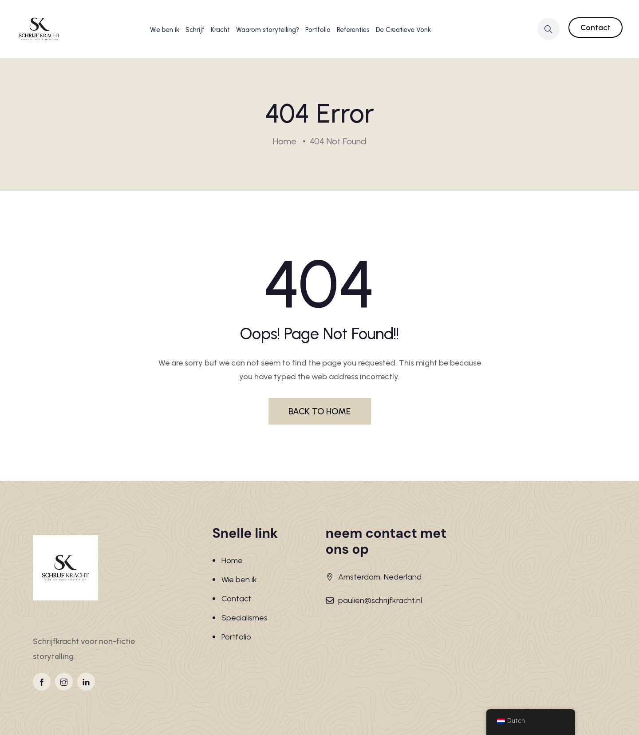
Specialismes (244, 618)
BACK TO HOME (319, 411)
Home (232, 560)
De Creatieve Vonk (403, 30)
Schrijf (195, 30)
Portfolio (318, 30)
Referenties (353, 30)
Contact (595, 27)
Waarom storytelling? (267, 30)
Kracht (220, 30)
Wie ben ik (164, 30)
